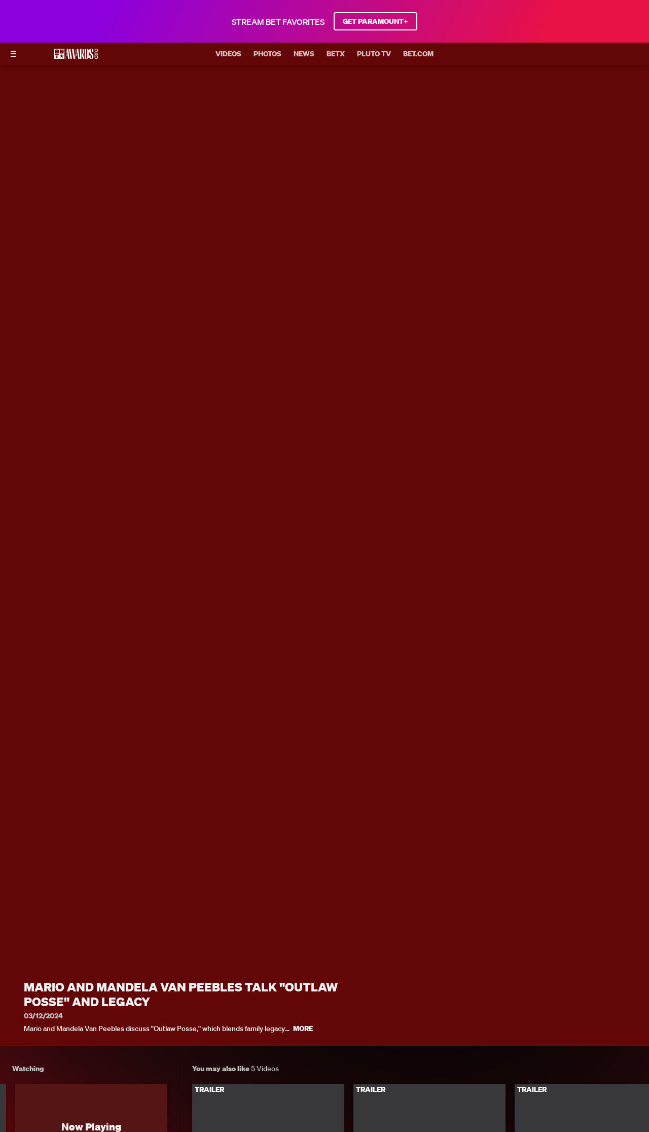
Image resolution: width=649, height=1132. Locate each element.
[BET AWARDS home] (76, 57)
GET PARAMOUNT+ (375, 21)
